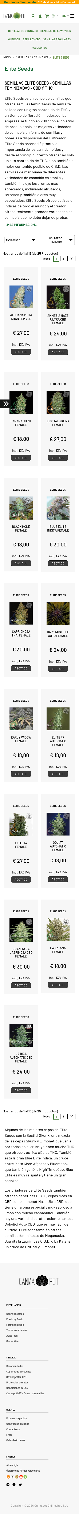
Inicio (7, 57)
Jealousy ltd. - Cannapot (58, 2)
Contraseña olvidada (17, 1423)
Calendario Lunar (15, 1440)
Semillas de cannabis (23, 30)
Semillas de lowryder (55, 30)
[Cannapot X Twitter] (20, 1484)
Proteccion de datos (17, 1382)
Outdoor (14, 39)
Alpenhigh (12, 1465)
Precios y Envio (14, 1319)
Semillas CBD (31, 39)
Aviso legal (12, 1335)
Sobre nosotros (15, 1313)
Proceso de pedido (16, 1418)
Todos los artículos (16, 1330)
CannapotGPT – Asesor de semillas (25, 1393)
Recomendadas (14, 1366)
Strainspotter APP (16, 1377)
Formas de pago (15, 1324)
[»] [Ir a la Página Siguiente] (71, 258)
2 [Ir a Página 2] (63, 258)
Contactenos (13, 1429)
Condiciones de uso (17, 1388)
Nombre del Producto (61, 240)
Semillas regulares (57, 39)
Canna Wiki (12, 1341)
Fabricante (20, 239)
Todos (46, 258)
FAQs (9, 1434)
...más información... (21, 225)
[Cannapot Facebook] (14, 1484)
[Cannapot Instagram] (7, 1484)
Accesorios (39, 47)
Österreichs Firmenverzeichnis (23, 1470)
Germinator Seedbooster (21, 2)
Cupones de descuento (18, 1371)
